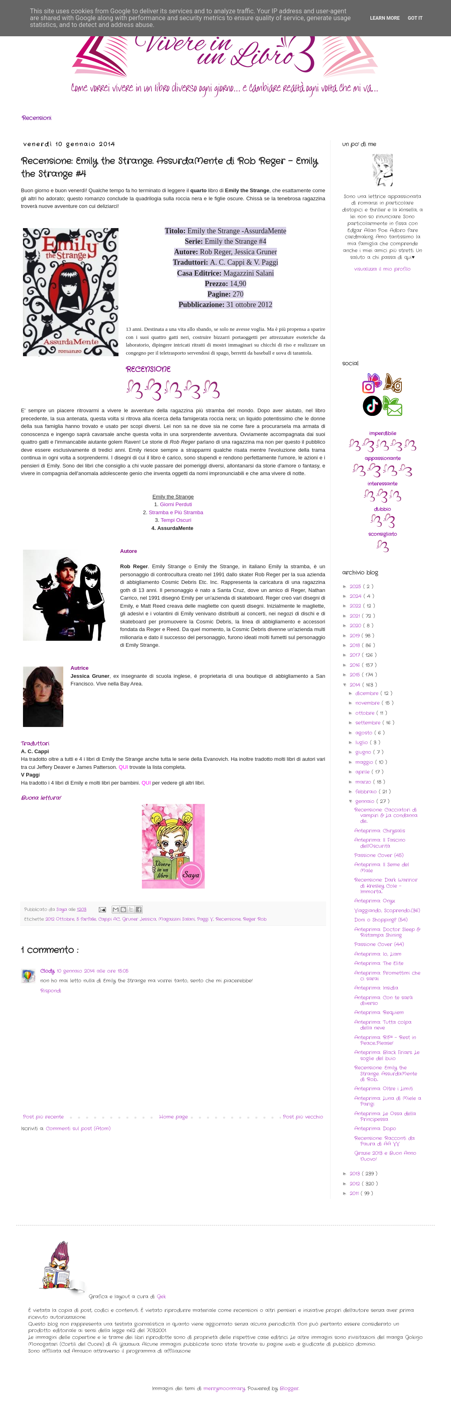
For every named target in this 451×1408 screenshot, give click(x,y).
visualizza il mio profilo (382, 269)
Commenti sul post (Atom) (78, 1128)
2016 (356, 665)
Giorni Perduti (176, 504)
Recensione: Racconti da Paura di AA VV (384, 1141)
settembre (368, 722)
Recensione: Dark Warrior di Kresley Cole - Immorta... (386, 885)
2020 (356, 625)
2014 (356, 684)
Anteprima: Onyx (374, 900)
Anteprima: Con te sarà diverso (383, 1000)
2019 (356, 635)
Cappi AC (109, 919)
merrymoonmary (224, 1388)
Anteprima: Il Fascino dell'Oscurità (379, 843)
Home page (173, 1116)
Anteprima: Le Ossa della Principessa (385, 1116)
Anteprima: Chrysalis (379, 830)
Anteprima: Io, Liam (377, 954)
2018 (356, 645)
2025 (356, 586)
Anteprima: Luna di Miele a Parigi (387, 1101)
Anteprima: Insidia (376, 987)
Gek (161, 1296)
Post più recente (43, 1116)
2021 (356, 616)
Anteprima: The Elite (378, 963)
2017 (356, 655)
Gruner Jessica (139, 919)
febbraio (367, 791)
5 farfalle (86, 919)
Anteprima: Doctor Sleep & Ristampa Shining (387, 932)
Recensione (228, 919)
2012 (356, 1183)
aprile (363, 771)
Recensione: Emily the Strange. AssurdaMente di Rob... (385, 1073)
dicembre (367, 693)
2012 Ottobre (60, 919)
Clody (47, 971)
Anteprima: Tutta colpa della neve (383, 1025)
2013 (356, 1173)
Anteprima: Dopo (375, 1128)
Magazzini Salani (176, 919)
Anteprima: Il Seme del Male (381, 867)
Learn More (385, 18)
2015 (356, 674)
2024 (357, 596)
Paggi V (205, 919)
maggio (365, 762)
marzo (364, 782)
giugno (364, 752)
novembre (368, 703)
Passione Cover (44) (379, 944)
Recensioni (36, 118)
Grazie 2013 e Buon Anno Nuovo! (385, 1156)
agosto (364, 732)
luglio (362, 742)
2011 (355, 1193)
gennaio (365, 801)
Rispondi (50, 990)
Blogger (289, 1388)
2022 (356, 605)
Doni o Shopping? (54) (380, 919)
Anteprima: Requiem (379, 1012)
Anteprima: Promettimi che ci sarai (387, 976)
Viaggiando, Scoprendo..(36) (387, 910)
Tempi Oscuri (176, 520)
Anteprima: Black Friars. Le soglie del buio (387, 1055)
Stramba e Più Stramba (176, 512)
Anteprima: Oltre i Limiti (383, 1088)
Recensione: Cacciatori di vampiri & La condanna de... (386, 815)
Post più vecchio (303, 1116)
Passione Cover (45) (378, 855)
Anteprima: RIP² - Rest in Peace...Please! (385, 1040)
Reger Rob (254, 919)
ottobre (365, 713)
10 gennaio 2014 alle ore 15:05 (93, 971)
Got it (415, 18)
